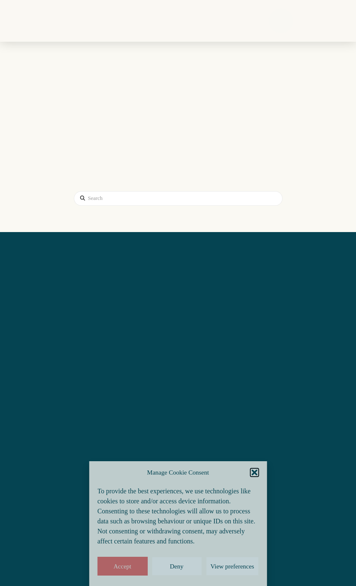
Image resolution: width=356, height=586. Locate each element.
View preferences (232, 566)
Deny (177, 566)
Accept (122, 566)
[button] (254, 472)
